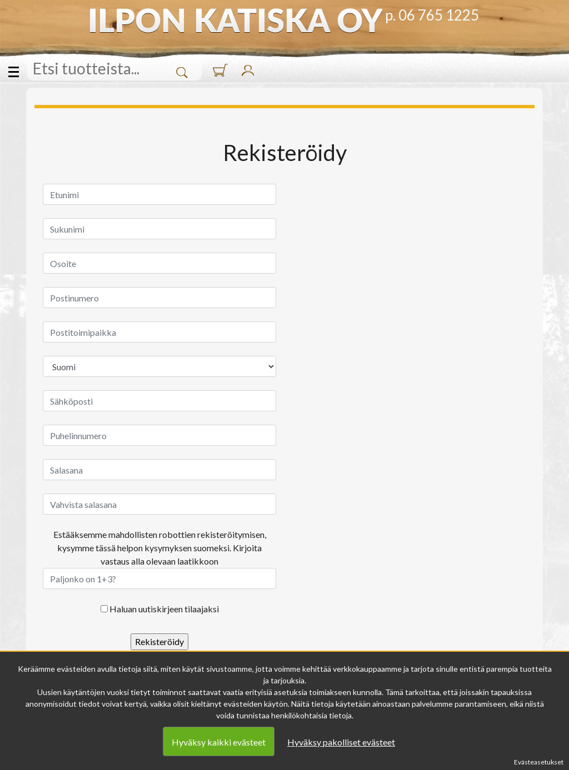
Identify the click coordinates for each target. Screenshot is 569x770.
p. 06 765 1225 (432, 15)
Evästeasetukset (538, 762)
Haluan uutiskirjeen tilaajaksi (164, 608)
